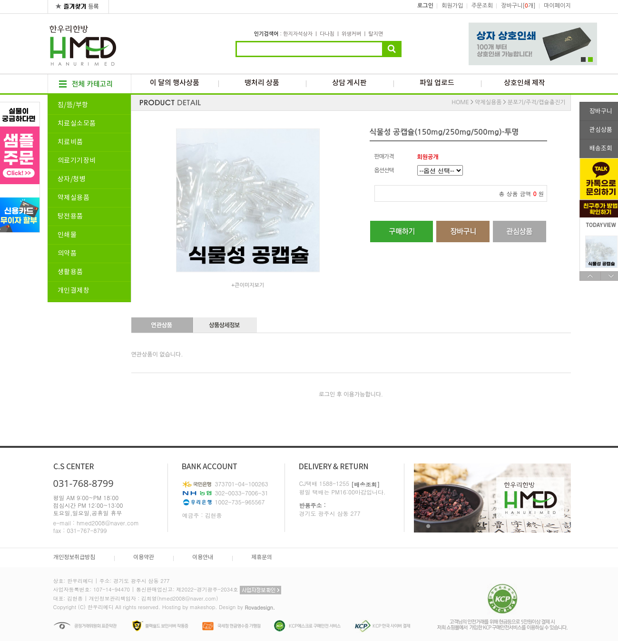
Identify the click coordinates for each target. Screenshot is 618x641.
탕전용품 (70, 216)
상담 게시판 (349, 83)
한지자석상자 (298, 34)
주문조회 (482, 6)
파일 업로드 (437, 83)
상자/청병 (72, 179)
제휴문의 (261, 557)
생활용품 (70, 272)
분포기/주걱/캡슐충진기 (537, 102)
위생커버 (351, 34)
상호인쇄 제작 (524, 83)
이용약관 (143, 557)
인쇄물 (67, 235)
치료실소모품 (77, 124)
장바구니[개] (518, 6)
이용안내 (202, 557)
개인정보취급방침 (74, 557)
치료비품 (70, 142)
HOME (460, 102)
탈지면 (375, 34)
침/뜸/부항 (73, 105)
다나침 (327, 34)
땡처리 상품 (262, 83)
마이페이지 (557, 6)
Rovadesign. (260, 607)
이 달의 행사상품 (174, 83)
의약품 (67, 253)
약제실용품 (74, 198)
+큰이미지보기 (247, 285)
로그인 (425, 6)
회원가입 (452, 6)
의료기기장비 (77, 161)
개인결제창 (74, 291)
